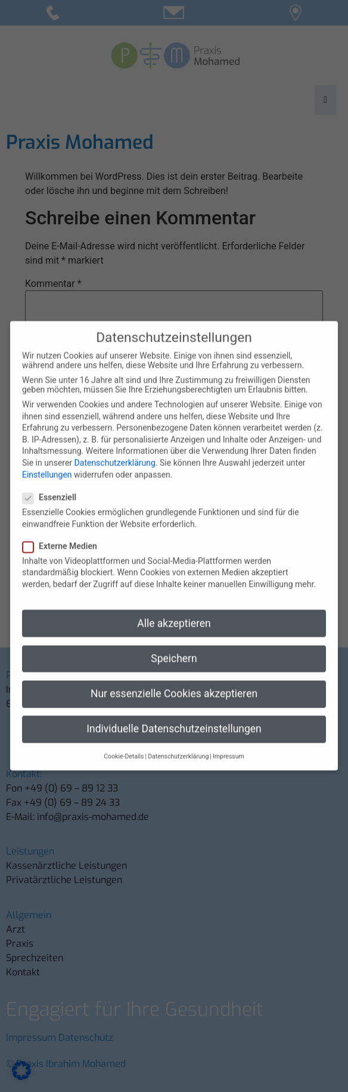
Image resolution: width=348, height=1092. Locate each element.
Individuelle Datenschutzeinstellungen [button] (173, 716)
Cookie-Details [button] (124, 743)
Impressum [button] (228, 743)
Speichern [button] (174, 646)
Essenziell (53, 484)
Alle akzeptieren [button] (174, 611)
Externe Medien (63, 533)
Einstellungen (47, 462)
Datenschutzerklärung (115, 450)
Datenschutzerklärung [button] (178, 743)
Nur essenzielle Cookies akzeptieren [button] (174, 681)
